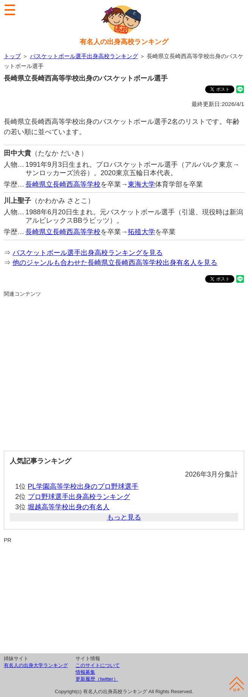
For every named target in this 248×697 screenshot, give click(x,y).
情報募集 (85, 672)
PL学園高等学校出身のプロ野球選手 (83, 486)
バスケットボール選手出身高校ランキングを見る (88, 253)
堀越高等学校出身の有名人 (69, 507)
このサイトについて (97, 665)
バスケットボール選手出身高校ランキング (84, 56)
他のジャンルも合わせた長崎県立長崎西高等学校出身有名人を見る (115, 262)
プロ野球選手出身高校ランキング (79, 497)
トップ (12, 56)
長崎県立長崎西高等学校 (62, 184)
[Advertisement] (124, 371)
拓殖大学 (141, 232)
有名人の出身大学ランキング (36, 665)
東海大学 (141, 184)
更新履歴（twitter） (96, 679)
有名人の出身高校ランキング (124, 42)
